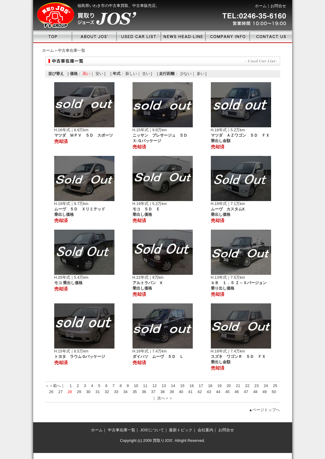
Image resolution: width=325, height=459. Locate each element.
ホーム (261, 6)
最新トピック (180, 430)
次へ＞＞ (165, 398)
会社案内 (205, 430)
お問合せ (278, 6)
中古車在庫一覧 (121, 430)
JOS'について (152, 430)
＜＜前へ (53, 385)
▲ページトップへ (264, 410)
